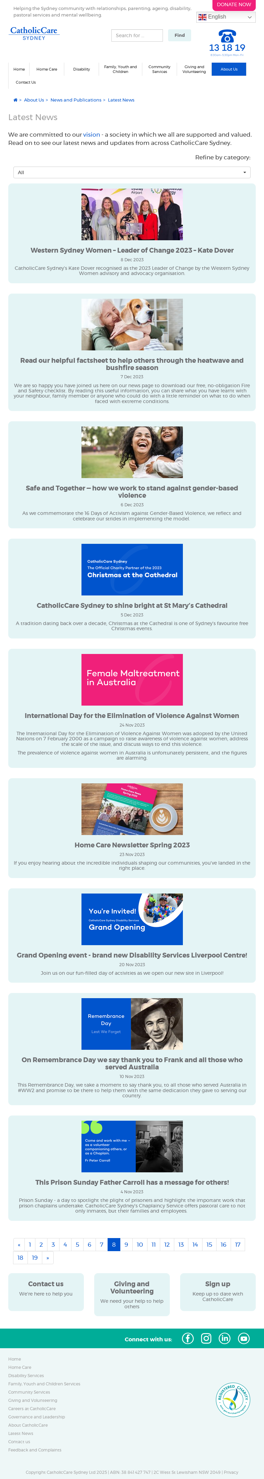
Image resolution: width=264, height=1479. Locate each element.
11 (154, 1244)
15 (209, 1244)
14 (195, 1244)
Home (19, 69)
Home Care (19, 1367)
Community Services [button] (159, 69)
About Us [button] (229, 69)
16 (224, 1244)
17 (238, 1244)
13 (181, 1244)
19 (35, 1257)
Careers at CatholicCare (32, 1409)
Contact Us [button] (26, 82)
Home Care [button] (46, 69)
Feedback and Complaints (35, 1450)
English (212, 17)
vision (92, 134)
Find (180, 35)
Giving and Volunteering (32, 1400)
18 (20, 1257)
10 (140, 1244)
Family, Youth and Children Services (44, 1384)
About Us (34, 99)
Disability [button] (81, 69)
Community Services (29, 1392)
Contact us (19, 1442)
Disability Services (26, 1376)
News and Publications (76, 99)
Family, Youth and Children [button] (120, 69)
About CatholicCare (28, 1425)
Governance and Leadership (36, 1417)
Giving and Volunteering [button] (194, 69)
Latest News (20, 1433)
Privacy (231, 1472)
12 (167, 1244)
